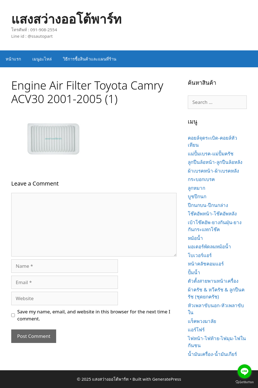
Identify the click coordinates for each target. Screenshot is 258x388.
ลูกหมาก (196, 188)
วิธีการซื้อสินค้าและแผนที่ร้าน (89, 59)
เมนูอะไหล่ (42, 59)
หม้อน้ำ (195, 238)
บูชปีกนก (197, 196)
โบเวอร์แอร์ (200, 255)
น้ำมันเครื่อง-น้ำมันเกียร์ (212, 354)
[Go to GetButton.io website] (245, 382)
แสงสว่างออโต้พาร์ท (66, 18)
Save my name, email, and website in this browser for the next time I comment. (93, 315)
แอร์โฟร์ (196, 329)
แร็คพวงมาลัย (202, 321)
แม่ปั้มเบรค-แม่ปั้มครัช (210, 153)
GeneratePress (166, 379)
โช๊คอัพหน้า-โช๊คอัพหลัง (212, 213)
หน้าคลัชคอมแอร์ (206, 263)
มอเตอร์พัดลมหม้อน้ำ (209, 246)
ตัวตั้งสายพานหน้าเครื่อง (213, 281)
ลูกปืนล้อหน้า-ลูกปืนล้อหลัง (215, 162)
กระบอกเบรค (201, 179)
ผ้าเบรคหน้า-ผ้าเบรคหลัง (213, 171)
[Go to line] (245, 371)
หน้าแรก (13, 59)
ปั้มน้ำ (194, 272)
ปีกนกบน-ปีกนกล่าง (208, 205)
